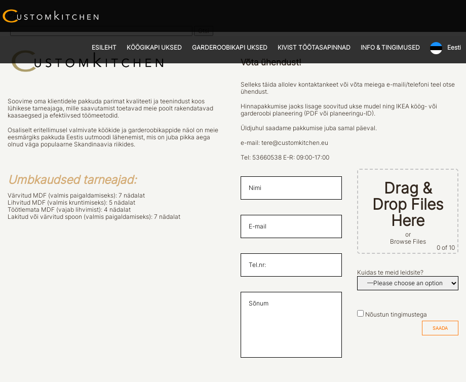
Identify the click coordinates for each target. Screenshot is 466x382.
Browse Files (408, 241)
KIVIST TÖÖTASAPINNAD (314, 47)
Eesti (454, 47)
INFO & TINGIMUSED (390, 47)
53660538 (267, 157)
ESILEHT (104, 47)
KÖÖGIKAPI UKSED (154, 47)
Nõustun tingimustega (396, 314)
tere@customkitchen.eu (294, 142)
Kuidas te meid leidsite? (390, 272)
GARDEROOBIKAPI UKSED (229, 47)
